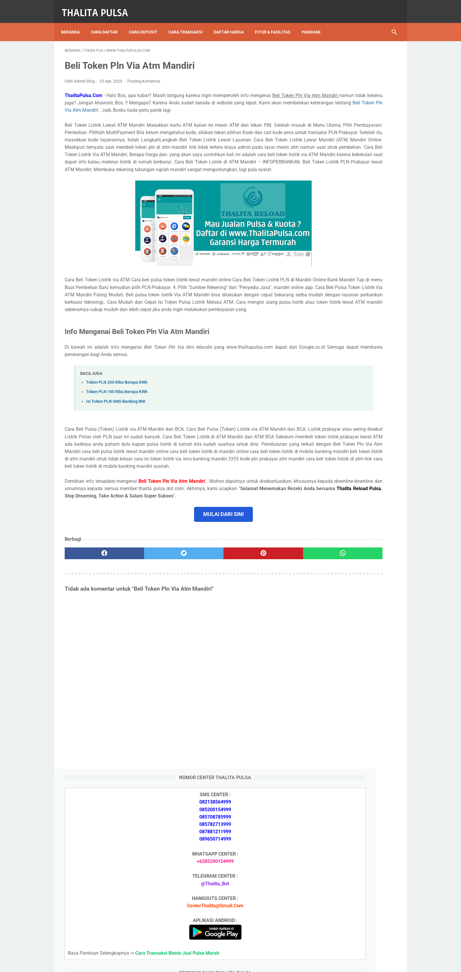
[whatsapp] (259, 615)
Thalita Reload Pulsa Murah (211, 963)
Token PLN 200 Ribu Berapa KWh (117, 421)
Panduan (314, 23)
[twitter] (148, 615)
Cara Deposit (146, 23)
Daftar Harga (232, 23)
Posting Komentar (144, 76)
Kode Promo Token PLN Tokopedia (350, 926)
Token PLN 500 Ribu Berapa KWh (348, 677)
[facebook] (92, 615)
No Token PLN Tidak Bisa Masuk (347, 789)
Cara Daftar (107, 23)
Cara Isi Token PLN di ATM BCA (346, 905)
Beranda (74, 23)
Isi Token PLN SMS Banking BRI (346, 775)
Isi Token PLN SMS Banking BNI (115, 440)
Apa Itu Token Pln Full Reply (342, 642)
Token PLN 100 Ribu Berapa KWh (117, 431)
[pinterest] (203, 615)
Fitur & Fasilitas (276, 23)
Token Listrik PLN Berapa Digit (345, 915)
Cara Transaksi (189, 23)
